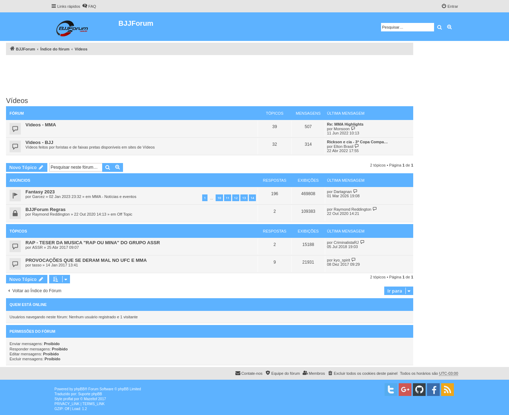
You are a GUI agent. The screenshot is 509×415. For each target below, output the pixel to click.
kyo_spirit (342, 260)
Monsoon (342, 129)
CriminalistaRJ (346, 242)
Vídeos (17, 100)
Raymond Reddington (51, 214)
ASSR (37, 247)
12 (236, 198)
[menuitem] (89, 6)
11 (227, 198)
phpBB (79, 389)
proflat (68, 399)
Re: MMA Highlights (345, 124)
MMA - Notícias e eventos (114, 196)
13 (244, 198)
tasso (36, 265)
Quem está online (28, 304)
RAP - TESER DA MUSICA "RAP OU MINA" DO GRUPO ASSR (92, 242)
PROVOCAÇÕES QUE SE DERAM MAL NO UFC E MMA (86, 260)
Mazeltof (90, 399)
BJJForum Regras (45, 209)
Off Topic (124, 214)
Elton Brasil (343, 146)
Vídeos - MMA (40, 124)
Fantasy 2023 (40, 191)
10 (219, 198)
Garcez (38, 196)
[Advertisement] (209, 74)
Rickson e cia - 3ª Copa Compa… (357, 142)
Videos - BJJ (39, 142)
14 (252, 198)
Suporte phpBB (90, 394)
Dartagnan (343, 192)
